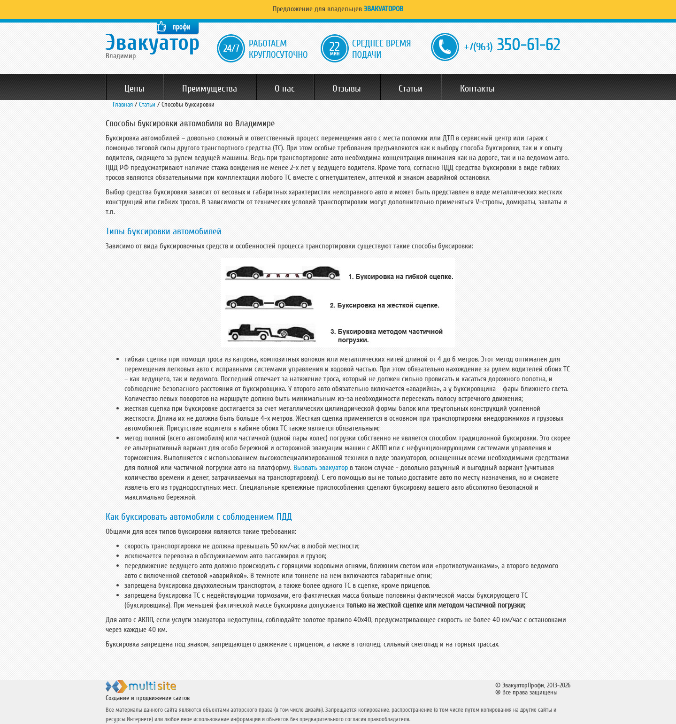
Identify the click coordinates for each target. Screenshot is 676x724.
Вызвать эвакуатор (320, 467)
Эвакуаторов (383, 9)
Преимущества (209, 88)
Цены (134, 88)
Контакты (477, 88)
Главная (123, 104)
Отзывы (346, 88)
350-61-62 (512, 45)
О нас (285, 88)
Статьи (410, 88)
